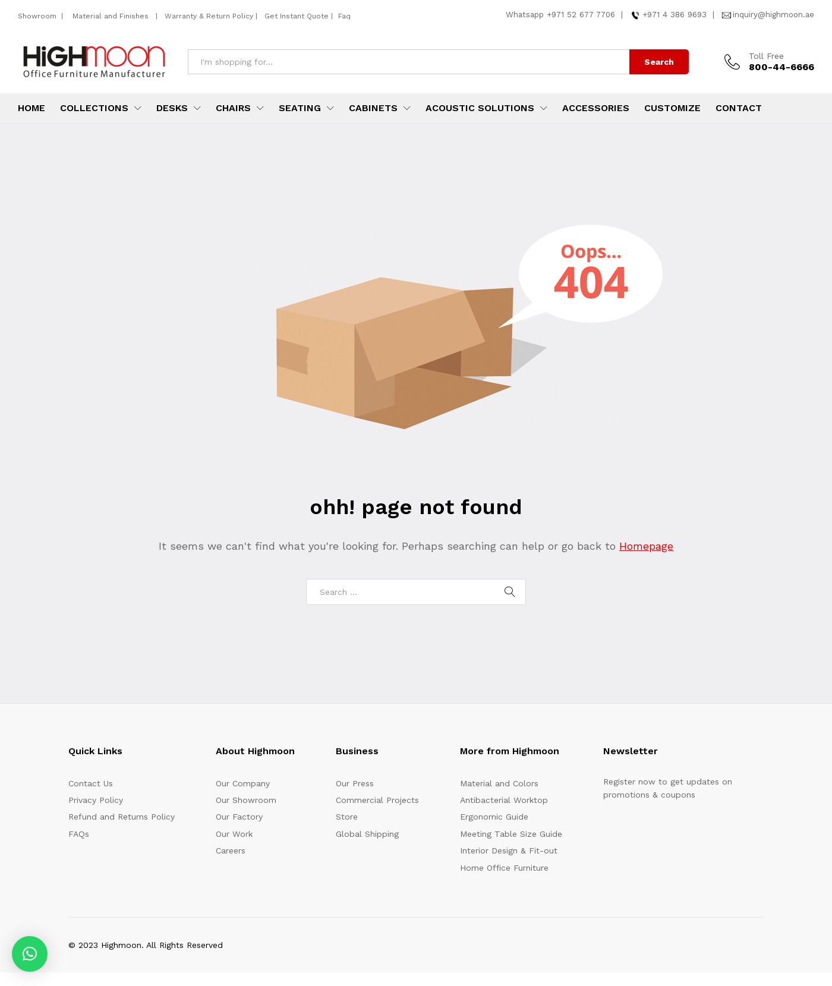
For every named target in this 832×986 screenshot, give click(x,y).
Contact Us (90, 783)
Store (347, 816)
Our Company (243, 783)
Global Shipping (367, 834)
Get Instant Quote (296, 16)
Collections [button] (94, 108)
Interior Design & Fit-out (508, 850)
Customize (672, 108)
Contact (739, 108)
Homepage (646, 546)
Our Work (234, 834)
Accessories (595, 108)
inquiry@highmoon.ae (773, 14)
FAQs (78, 834)
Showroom (38, 16)
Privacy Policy (95, 800)
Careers (230, 850)
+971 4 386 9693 (674, 14)
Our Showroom (246, 800)
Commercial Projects (377, 800)
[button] (30, 954)
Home (31, 108)
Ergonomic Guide (494, 816)
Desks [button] (172, 108)
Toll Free (766, 56)
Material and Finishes (112, 16)
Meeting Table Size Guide (511, 834)
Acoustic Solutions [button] (480, 108)
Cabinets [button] (373, 108)
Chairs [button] (233, 108)
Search (659, 62)
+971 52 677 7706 (581, 14)
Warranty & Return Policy (207, 16)
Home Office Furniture (504, 867)
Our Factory (239, 816)
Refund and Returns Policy (121, 816)
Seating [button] (300, 108)
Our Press (355, 783)
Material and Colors (499, 783)
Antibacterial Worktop (504, 800)
